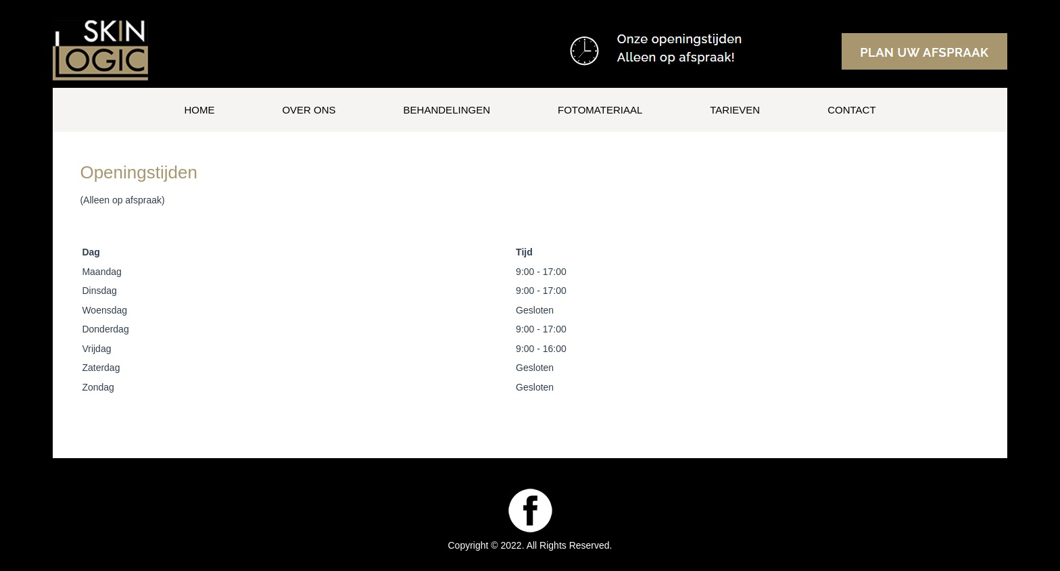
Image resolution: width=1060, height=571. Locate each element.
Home (199, 110)
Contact (851, 110)
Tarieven (735, 110)
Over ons (308, 110)
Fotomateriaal (600, 110)
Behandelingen (447, 110)
